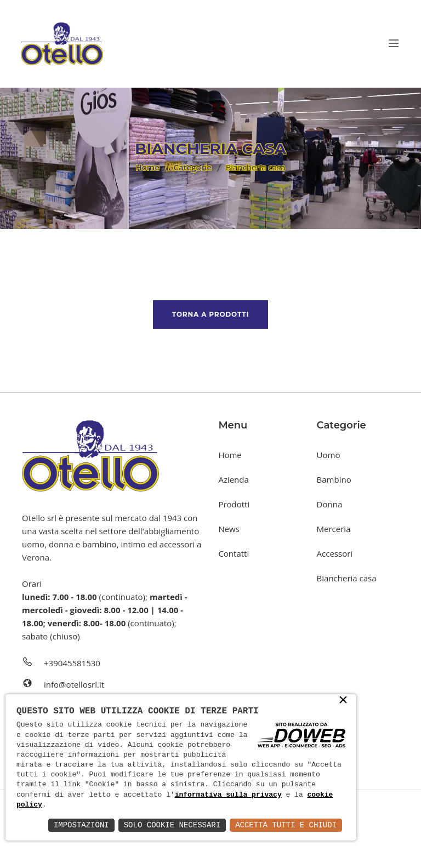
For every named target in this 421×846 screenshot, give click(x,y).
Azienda (233, 479)
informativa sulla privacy (228, 795)
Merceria (334, 528)
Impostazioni (81, 825)
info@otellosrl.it (74, 684)
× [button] (343, 700)
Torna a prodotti (210, 314)
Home (147, 167)
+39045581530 (72, 663)
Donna (330, 504)
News (229, 528)
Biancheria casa (347, 578)
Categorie (192, 167)
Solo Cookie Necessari (172, 825)
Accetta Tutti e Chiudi (286, 825)
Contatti (233, 553)
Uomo (328, 454)
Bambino (334, 479)
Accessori (335, 553)
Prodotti (233, 504)
